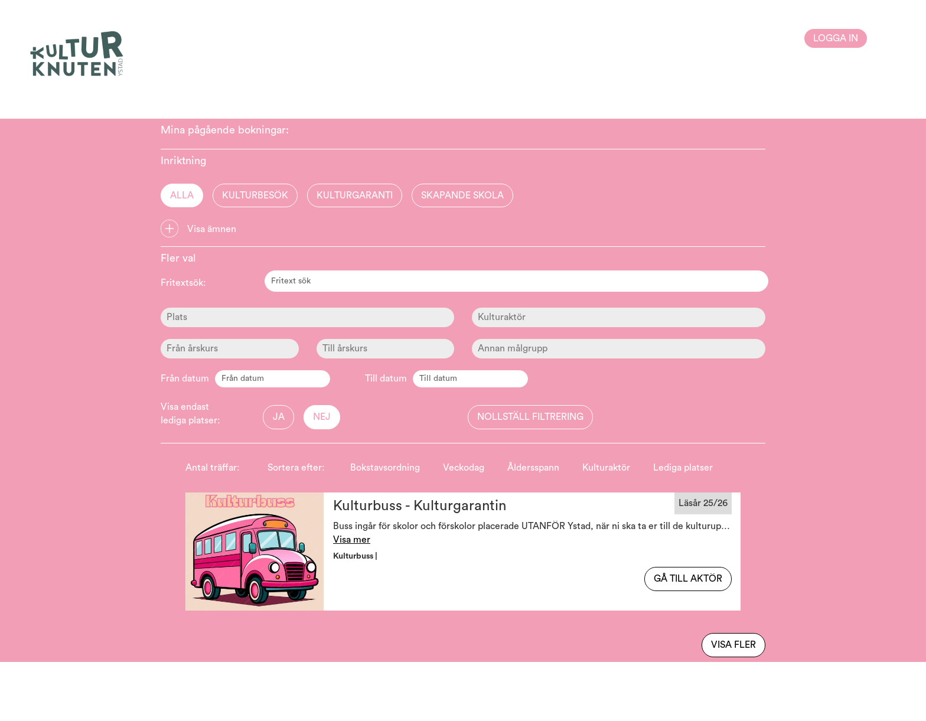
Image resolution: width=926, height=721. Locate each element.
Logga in (835, 38)
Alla (182, 195)
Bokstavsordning (385, 467)
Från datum (185, 378)
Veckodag (463, 467)
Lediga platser (683, 467)
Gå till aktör (688, 578)
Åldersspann (533, 467)
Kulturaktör (606, 467)
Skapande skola (462, 195)
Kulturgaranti (355, 195)
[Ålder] (230, 348)
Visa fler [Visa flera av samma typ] (733, 645)
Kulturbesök (255, 195)
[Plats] (307, 317)
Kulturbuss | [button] (356, 556)
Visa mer (351, 539)
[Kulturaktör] (618, 317)
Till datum (386, 378)
